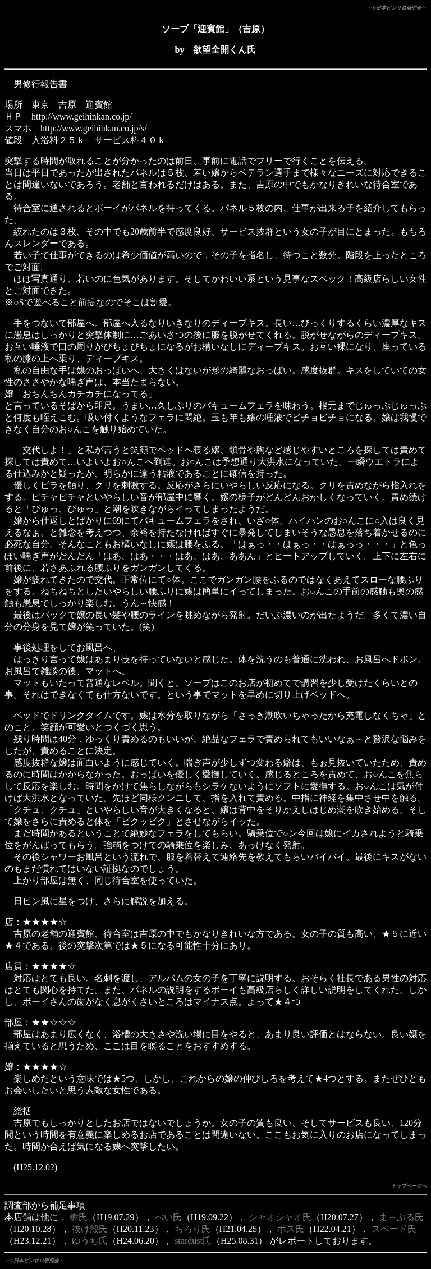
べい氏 (168, 1217)
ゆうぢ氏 (90, 1240)
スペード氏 (394, 1229)
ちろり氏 (192, 1229)
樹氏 (79, 1217)
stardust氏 (193, 1240)
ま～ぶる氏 (401, 1217)
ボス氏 (290, 1229)
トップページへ (409, 1186)
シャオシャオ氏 (280, 1217)
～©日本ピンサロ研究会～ (397, 8)
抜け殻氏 (90, 1229)
